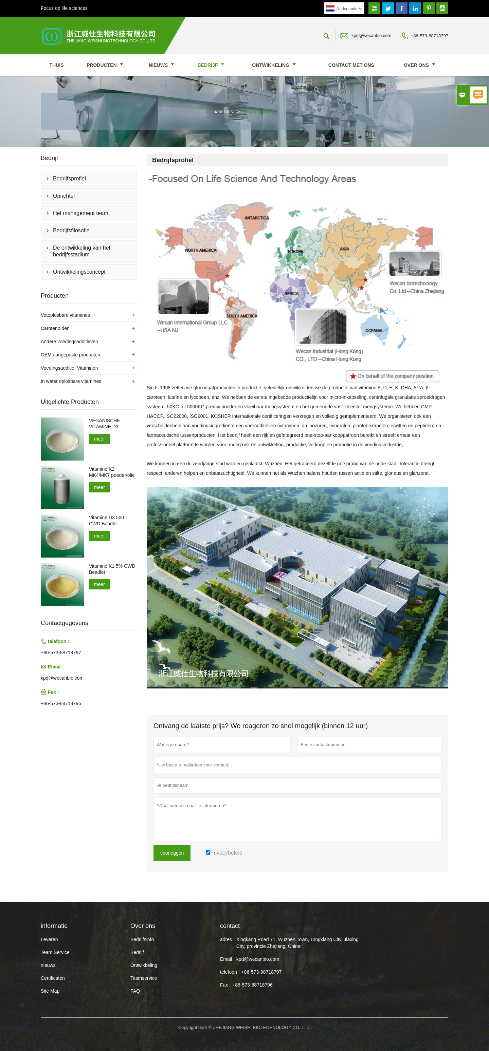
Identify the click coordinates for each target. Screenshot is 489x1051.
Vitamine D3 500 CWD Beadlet (106, 520)
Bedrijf (211, 65)
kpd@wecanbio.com (371, 35)
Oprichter (64, 196)
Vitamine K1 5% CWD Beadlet (112, 569)
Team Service (55, 952)
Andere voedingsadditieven (69, 341)
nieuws (161, 65)
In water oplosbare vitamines (71, 381)
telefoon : (230, 972)
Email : (227, 959)
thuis (57, 65)
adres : (227, 939)
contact (230, 925)
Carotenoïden (55, 328)
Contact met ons (351, 65)
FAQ (135, 991)
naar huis (223, 111)
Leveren (49, 939)
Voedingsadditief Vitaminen (69, 368)
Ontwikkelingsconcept (79, 272)
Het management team (80, 213)
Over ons (419, 65)
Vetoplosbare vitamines (65, 315)
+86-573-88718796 (61, 703)
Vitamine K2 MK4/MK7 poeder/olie (112, 472)
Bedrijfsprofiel (69, 178)
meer (99, 439)
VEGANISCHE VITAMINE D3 (104, 423)
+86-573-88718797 (429, 35)
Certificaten (53, 978)
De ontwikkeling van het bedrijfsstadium (81, 251)
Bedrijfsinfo (142, 939)
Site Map (50, 991)
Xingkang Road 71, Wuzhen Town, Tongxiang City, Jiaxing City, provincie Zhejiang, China (297, 943)
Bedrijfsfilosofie (71, 230)
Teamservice (143, 978)
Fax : (225, 985)
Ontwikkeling (274, 65)
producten (105, 65)
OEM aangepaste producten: (71, 354)
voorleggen (172, 853)
